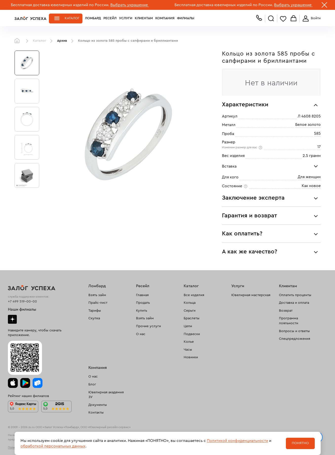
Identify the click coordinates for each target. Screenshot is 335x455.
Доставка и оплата (294, 302)
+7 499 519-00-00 (22, 301)
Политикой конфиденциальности (237, 441)
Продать (143, 302)
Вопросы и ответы (294, 331)
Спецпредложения (294, 339)
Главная (18, 40)
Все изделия (194, 295)
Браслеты (191, 318)
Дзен (12, 319)
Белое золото (308, 125)
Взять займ (97, 295)
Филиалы (185, 18)
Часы (188, 349)
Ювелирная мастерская (250, 295)
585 (317, 133)
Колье (189, 341)
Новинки (191, 357)
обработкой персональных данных (52, 446)
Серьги (190, 310)
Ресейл (110, 18)
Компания (165, 18)
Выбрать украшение (129, 5)
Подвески (192, 334)
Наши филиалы (22, 309)
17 (319, 147)
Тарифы (94, 310)
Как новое (311, 186)
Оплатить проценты (295, 295)
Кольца (190, 302)
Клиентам (144, 18)
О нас (140, 334)
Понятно (300, 443)
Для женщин (309, 177)
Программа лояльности (288, 321)
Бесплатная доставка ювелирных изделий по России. (60, 5)
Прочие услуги (148, 326)
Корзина (293, 18)
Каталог (72, 18)
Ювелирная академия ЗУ (106, 395)
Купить (141, 310)
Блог (92, 384)
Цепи (188, 326)
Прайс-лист (97, 302)
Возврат (286, 310)
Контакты (96, 412)
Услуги (125, 18)
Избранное (283, 18)
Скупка (94, 318)
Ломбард (93, 18)
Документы (97, 405)
